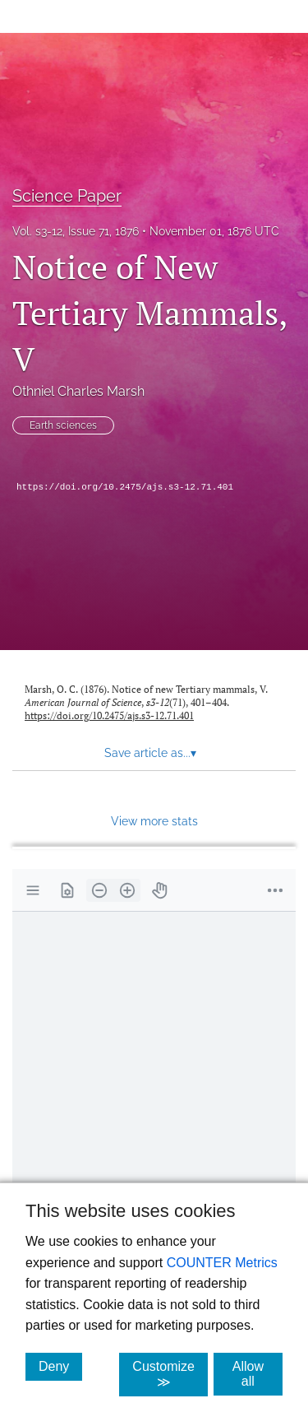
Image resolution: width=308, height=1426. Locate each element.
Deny (60, 1366)
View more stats (154, 821)
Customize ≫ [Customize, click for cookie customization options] (170, 1374)
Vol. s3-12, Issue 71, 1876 (75, 231)
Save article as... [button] (150, 752)
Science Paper (67, 196)
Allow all (257, 1373)
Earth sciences (63, 425)
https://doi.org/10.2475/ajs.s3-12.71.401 (124, 487)
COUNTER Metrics (222, 1263)
